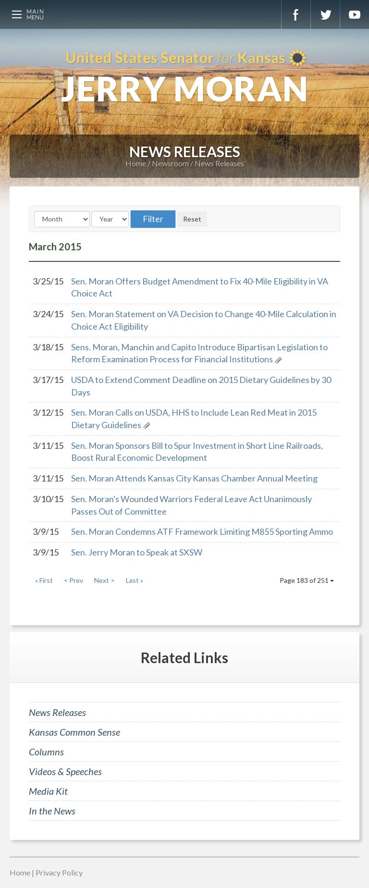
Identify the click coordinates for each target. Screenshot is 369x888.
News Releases (219, 163)
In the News (52, 810)
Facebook (296, 14)
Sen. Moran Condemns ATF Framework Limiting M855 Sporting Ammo (202, 531)
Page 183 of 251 (307, 580)
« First (44, 580)
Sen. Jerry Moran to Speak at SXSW (136, 552)
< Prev (73, 580)
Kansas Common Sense (74, 732)
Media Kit (48, 791)
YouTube (354, 14)
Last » (134, 580)
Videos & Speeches (65, 771)
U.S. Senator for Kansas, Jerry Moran (184, 77)
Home (135, 163)
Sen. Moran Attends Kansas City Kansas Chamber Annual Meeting (194, 478)
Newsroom (170, 163)
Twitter (325, 14)
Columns (46, 751)
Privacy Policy (59, 872)
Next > (104, 580)
